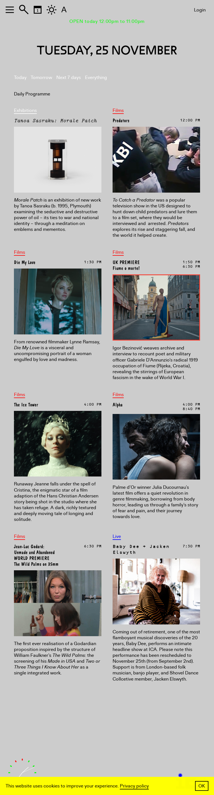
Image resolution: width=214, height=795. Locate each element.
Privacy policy (134, 786)
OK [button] (201, 786)
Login (200, 10)
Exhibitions (25, 110)
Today (20, 77)
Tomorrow (41, 77)
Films (118, 110)
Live (117, 536)
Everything (96, 77)
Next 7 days (68, 77)
